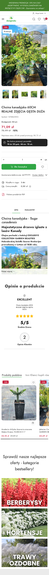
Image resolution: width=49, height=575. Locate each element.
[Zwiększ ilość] (41, 159)
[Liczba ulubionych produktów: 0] (39, 19)
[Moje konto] (39, 13)
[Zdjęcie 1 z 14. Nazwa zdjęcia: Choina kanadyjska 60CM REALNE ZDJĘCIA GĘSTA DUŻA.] (6, 94)
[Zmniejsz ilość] (3, 159)
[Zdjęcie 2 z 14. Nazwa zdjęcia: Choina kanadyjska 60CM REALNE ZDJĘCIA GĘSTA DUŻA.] (15, 94)
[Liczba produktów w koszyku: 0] (44, 19)
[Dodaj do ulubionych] (42, 167)
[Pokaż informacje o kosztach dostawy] (30, 186)
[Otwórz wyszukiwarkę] (33, 19)
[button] (43, 56)
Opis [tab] (16, 210)
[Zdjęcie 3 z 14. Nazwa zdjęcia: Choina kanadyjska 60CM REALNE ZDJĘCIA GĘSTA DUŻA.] (24, 94)
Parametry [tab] (30, 210)
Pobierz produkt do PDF (13, 194)
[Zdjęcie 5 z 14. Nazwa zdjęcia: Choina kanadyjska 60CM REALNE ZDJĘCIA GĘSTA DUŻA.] (43, 94)
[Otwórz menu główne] (3, 19)
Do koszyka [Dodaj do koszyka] (19, 166)
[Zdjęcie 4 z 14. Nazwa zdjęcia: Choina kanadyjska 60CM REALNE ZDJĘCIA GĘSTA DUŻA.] (34, 94)
